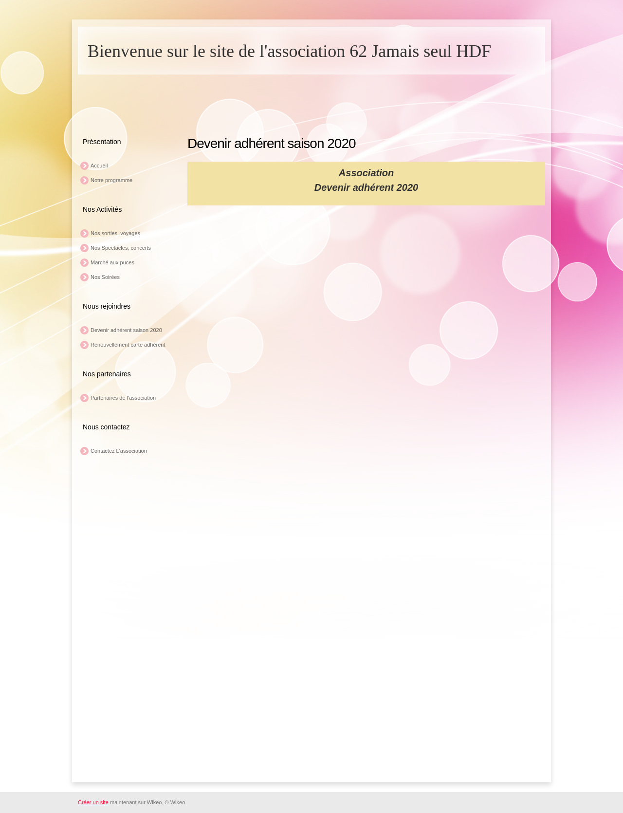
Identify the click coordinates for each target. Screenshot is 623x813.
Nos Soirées (105, 277)
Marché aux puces (112, 262)
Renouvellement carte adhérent (128, 345)
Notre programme (111, 180)
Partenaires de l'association (123, 398)
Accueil (99, 165)
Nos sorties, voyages (115, 233)
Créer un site (93, 802)
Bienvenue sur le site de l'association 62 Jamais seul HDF (289, 51)
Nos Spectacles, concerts (121, 248)
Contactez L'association (119, 451)
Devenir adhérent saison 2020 (126, 330)
